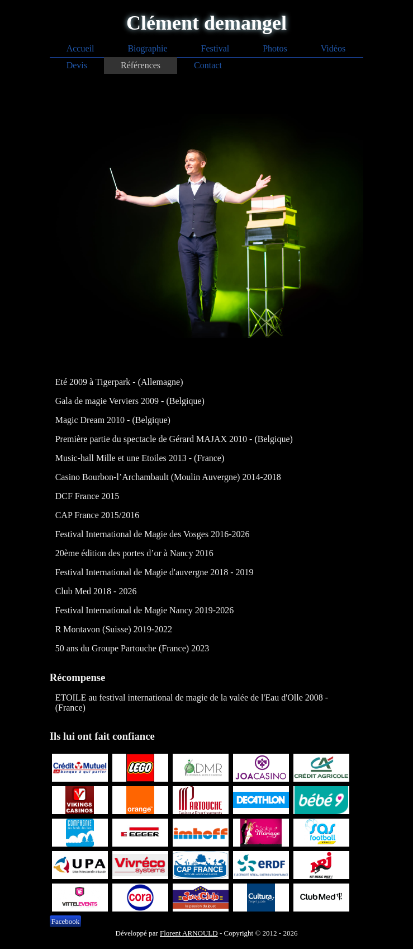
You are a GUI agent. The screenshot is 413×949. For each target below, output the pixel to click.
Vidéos (333, 48)
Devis (77, 65)
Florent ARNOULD (189, 933)
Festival (215, 48)
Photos (275, 48)
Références (140, 65)
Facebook (65, 921)
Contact (208, 65)
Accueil (80, 48)
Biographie (147, 48)
